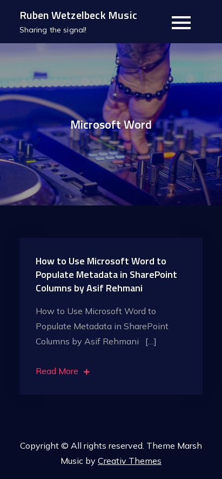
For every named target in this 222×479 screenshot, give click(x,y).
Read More (63, 370)
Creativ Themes (130, 460)
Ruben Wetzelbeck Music (78, 14)
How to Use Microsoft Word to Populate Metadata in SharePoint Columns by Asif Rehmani (106, 274)
